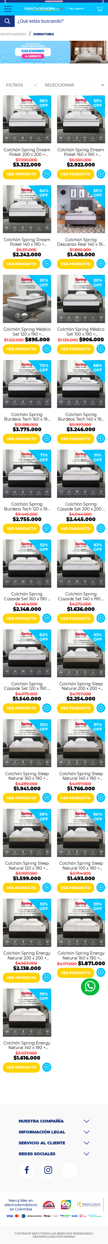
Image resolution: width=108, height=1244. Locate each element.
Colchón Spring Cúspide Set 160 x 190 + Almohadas (27, 596)
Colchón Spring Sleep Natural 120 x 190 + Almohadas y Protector (26, 865)
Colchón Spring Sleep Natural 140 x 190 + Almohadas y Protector (81, 775)
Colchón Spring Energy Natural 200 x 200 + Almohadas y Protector (26, 955)
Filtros (14, 85)
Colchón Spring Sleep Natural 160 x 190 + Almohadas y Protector (26, 775)
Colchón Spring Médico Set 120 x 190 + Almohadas (27, 331)
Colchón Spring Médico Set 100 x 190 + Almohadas (81, 331)
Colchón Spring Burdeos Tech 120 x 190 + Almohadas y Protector (27, 506)
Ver (46, 174)
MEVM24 (69, 1236)
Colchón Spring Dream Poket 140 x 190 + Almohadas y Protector (26, 241)
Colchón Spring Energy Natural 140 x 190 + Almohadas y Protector (26, 1045)
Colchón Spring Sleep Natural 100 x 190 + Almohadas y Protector (81, 865)
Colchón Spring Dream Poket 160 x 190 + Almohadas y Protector (81, 152)
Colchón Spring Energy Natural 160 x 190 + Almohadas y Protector (81, 955)
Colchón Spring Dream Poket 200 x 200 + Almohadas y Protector (26, 152)
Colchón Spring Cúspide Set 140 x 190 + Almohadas (81, 596)
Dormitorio (43, 34)
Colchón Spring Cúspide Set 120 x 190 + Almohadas (27, 686)
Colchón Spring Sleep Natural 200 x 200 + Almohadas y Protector (81, 686)
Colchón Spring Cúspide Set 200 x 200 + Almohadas (81, 506)
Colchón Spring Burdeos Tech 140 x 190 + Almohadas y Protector (81, 416)
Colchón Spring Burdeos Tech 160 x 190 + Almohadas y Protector (27, 416)
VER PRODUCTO (21, 174)
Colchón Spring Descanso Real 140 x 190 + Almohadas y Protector (81, 241)
